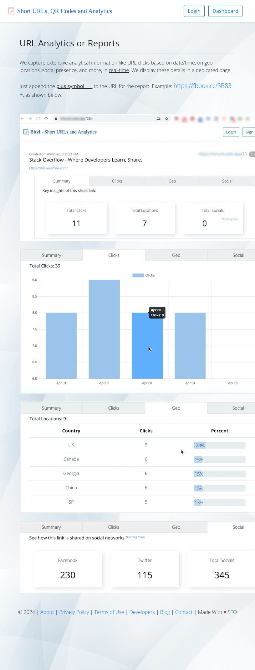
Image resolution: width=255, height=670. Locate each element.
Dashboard (225, 11)
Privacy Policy (74, 612)
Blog (165, 612)
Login (194, 11)
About (47, 612)
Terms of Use (109, 612)
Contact (184, 612)
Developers (142, 612)
